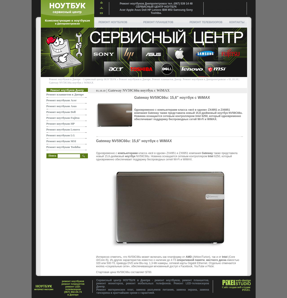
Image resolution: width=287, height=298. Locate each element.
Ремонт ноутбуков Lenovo (63, 129)
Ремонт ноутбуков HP (60, 123)
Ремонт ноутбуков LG (60, 135)
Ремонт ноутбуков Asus (61, 106)
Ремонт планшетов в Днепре (65, 94)
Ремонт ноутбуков (113, 22)
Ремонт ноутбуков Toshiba (63, 147)
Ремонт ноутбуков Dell (61, 112)
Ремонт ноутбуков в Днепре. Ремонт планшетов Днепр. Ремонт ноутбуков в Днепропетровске (172, 79)
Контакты (236, 22)
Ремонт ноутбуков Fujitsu (63, 117)
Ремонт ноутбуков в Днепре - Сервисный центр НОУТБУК (82, 79)
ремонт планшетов (158, 22)
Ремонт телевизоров (206, 22)
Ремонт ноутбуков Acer (61, 100)
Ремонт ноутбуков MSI (61, 141)
